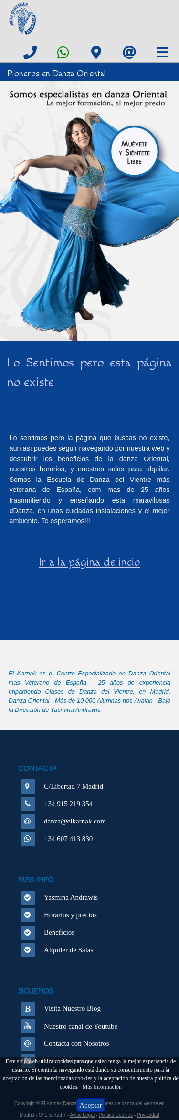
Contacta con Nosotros (76, 1043)
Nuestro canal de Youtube (80, 1026)
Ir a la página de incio (89, 562)
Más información (102, 1087)
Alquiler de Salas (68, 950)
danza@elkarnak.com (75, 821)
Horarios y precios (70, 915)
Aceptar (90, 1105)
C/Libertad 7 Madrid (73, 786)
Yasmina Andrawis (71, 897)
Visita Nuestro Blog (72, 1008)
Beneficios (59, 932)
